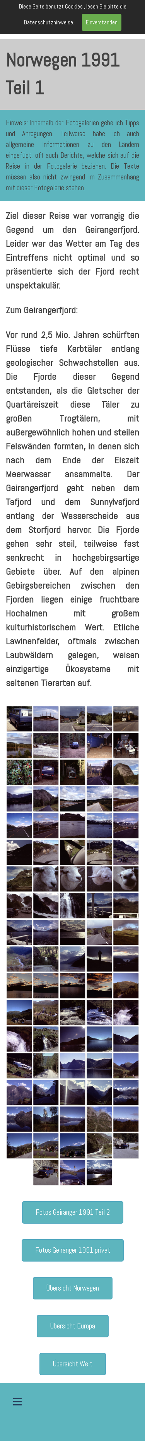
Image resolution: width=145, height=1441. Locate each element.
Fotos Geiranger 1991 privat (72, 1250)
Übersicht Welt (72, 1364)
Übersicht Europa (72, 1326)
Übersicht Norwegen (72, 1288)
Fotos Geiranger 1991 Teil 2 (73, 1212)
